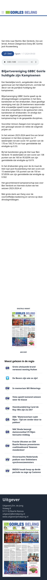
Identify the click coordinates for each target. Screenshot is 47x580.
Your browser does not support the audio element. (20, 62)
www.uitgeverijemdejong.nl (15, 516)
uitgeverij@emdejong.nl (14, 514)
